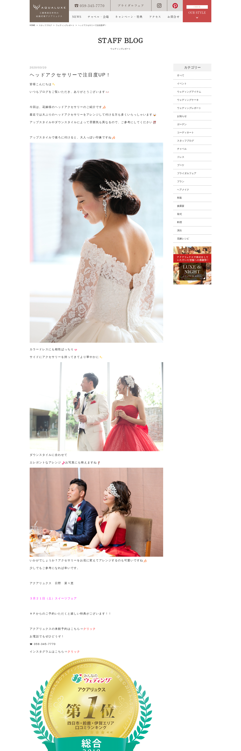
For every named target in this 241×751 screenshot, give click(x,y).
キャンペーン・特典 (129, 16)
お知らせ (182, 116)
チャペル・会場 (98, 16)
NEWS (76, 16)
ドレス (180, 157)
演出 (179, 230)
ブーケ (180, 165)
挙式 (179, 214)
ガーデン (182, 124)
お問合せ (173, 16)
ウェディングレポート (65, 25)
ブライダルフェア (131, 5)
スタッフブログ (45, 25)
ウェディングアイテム (189, 91)
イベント (182, 83)
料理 (179, 222)
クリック (89, 628)
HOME (32, 25)
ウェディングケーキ (188, 99)
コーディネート (185, 132)
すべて (180, 75)
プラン (180, 181)
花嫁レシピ (183, 238)
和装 (179, 197)
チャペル (182, 148)
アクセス (155, 16)
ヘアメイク (183, 189)
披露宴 (180, 206)
